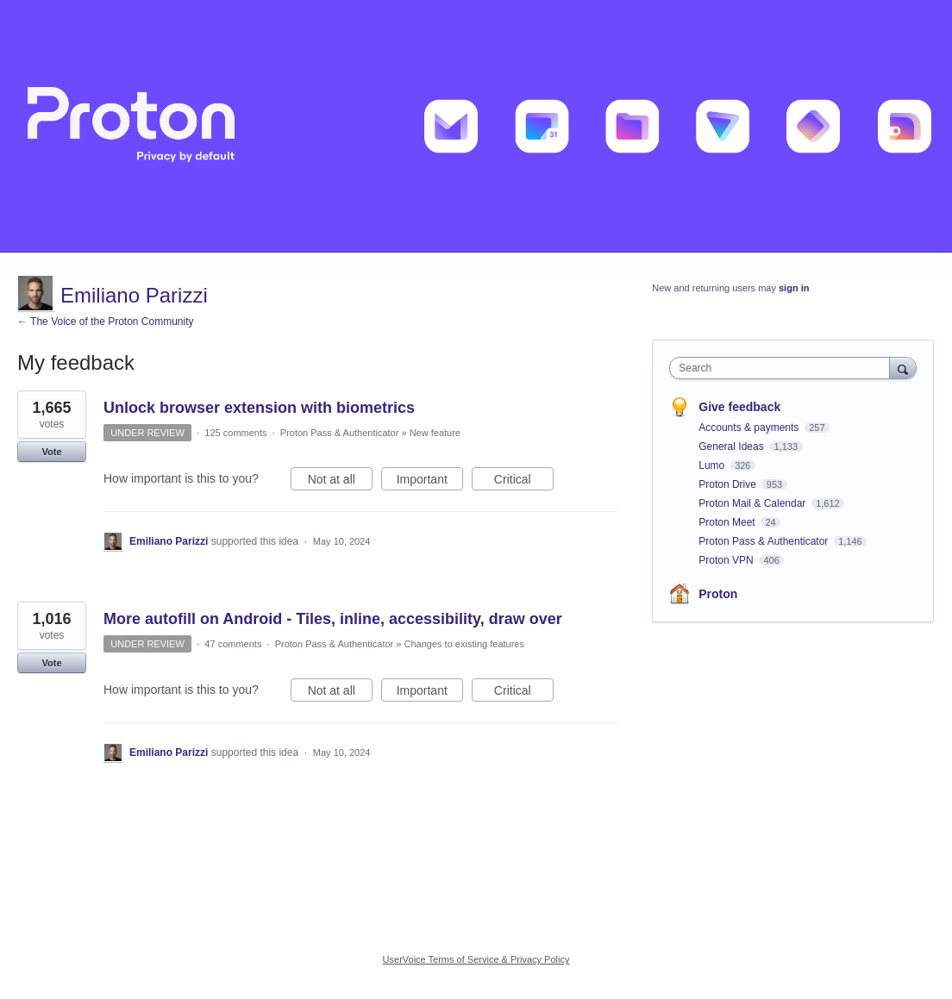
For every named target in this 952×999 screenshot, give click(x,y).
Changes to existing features (464, 644)
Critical (524, 481)
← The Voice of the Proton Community (105, 321)
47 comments (232, 644)
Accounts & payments (749, 427)
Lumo (712, 465)
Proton (717, 594)
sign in (794, 288)
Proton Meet (728, 522)
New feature (435, 433)
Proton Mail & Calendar (753, 503)
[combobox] (783, 368)
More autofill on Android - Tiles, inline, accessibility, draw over (332, 618)
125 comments (235, 433)
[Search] (903, 367)
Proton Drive (728, 484)
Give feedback (739, 407)
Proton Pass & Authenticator (339, 433)
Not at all (340, 481)
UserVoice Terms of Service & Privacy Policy (476, 959)
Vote (51, 451)
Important (430, 481)
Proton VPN (727, 560)
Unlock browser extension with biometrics (259, 407)
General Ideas (732, 446)
